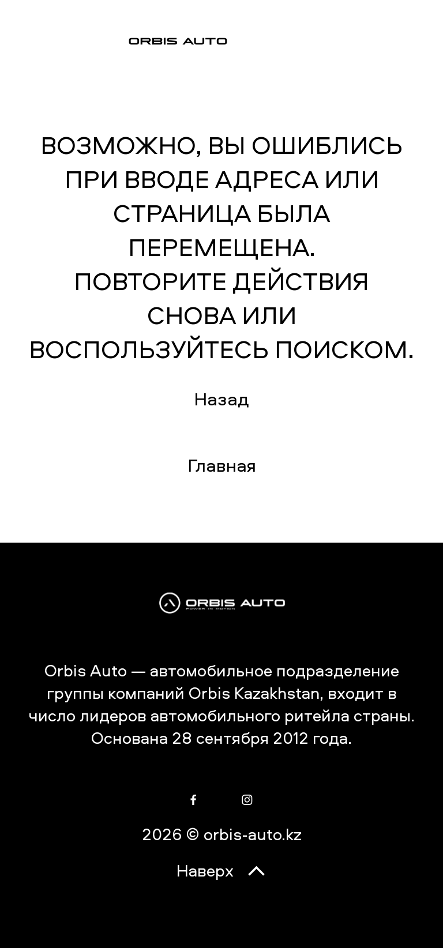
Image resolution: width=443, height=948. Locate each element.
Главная (221, 465)
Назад (221, 398)
